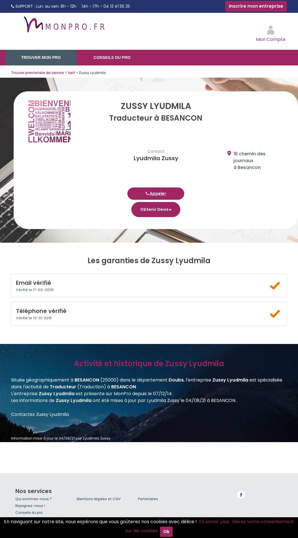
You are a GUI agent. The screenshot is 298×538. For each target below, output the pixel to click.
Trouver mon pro (41, 57)
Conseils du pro (112, 57)
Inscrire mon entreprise (256, 6)
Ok (166, 531)
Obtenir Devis (155, 209)
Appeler (156, 193)
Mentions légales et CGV (99, 498)
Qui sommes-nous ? (33, 498)
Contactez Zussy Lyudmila (40, 414)
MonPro (64, 27)
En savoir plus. (214, 521)
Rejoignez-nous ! (30, 505)
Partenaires (148, 498)
